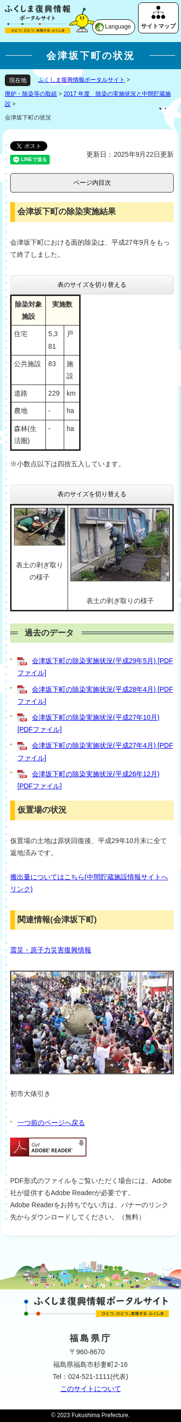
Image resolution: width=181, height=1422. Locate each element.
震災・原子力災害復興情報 (50, 950)
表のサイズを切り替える (91, 284)
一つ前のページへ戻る (51, 1122)
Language (118, 26)
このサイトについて (90, 1388)
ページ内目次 (92, 182)
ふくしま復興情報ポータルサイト (81, 79)
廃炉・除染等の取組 (31, 93)
